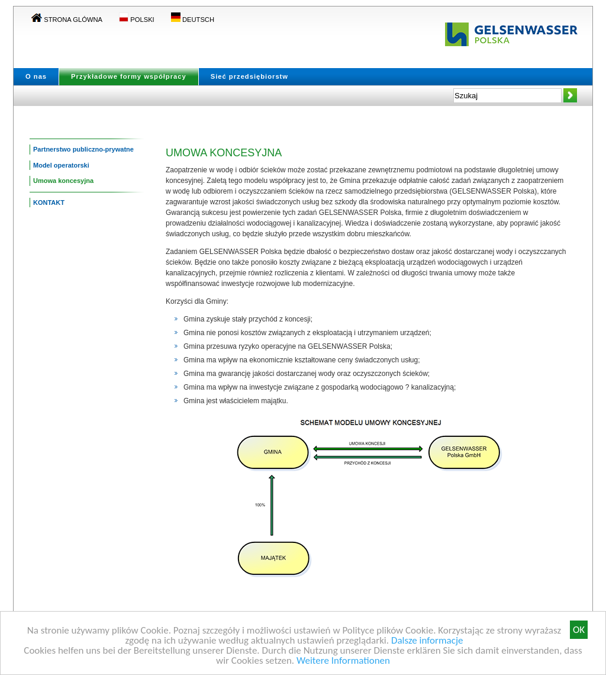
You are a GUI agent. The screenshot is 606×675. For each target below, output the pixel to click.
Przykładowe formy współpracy (128, 76)
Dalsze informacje (427, 641)
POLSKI (136, 19)
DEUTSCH (192, 19)
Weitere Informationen (343, 661)
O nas (36, 76)
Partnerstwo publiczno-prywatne (83, 149)
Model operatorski (61, 165)
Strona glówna (66, 19)
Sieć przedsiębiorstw (249, 76)
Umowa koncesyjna (63, 180)
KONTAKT (49, 202)
